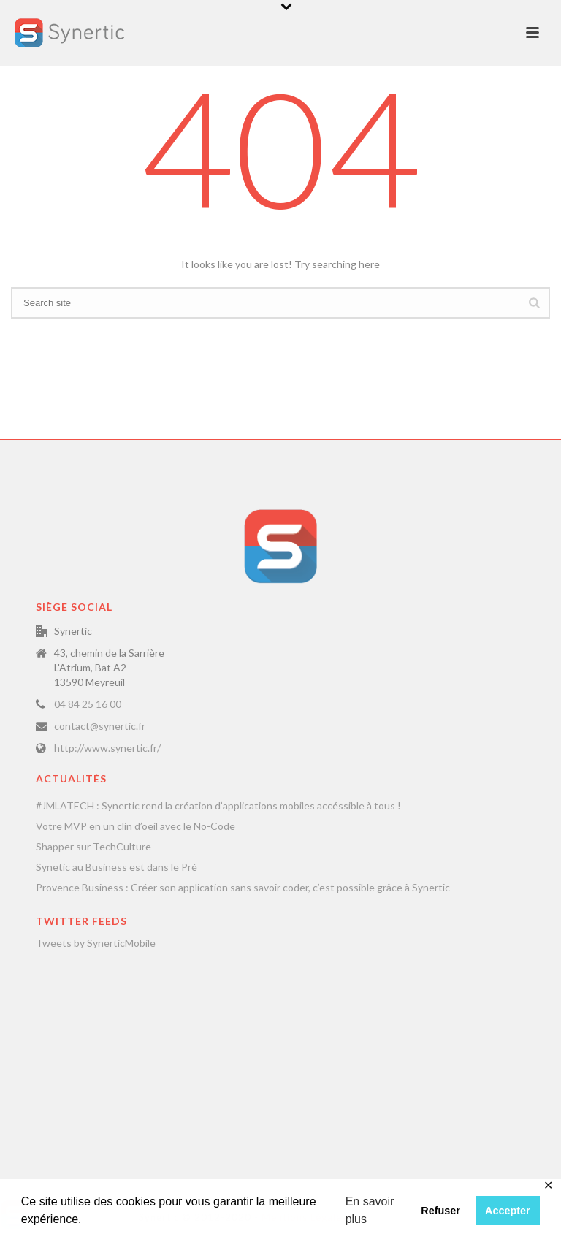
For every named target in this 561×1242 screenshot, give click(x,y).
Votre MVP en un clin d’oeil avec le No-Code (135, 826)
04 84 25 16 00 (87, 704)
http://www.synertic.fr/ (107, 748)
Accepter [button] (507, 1210)
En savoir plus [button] (370, 1210)
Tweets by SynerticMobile (96, 943)
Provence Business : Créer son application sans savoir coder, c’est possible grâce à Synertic (243, 887)
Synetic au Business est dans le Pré (116, 867)
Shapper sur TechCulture (93, 846)
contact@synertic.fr (99, 726)
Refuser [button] (440, 1210)
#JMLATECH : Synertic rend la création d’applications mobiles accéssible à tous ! (218, 805)
